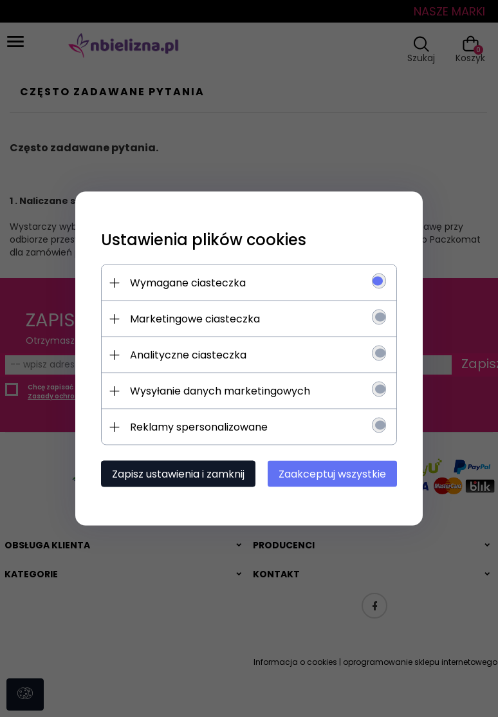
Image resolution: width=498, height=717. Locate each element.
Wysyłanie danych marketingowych (220, 391)
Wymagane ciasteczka (188, 282)
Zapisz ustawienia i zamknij (178, 474)
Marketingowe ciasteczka (195, 319)
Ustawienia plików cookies (203, 239)
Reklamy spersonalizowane (199, 427)
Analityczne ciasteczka (188, 355)
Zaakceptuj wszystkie (332, 474)
